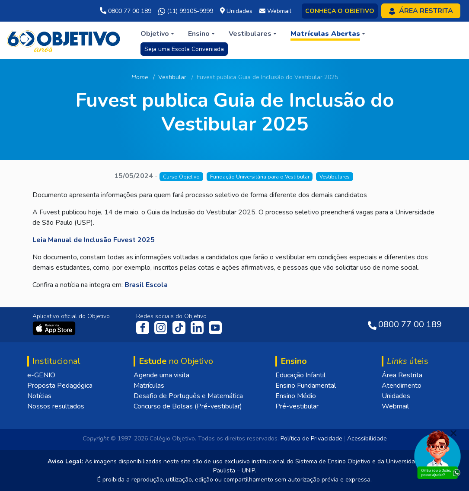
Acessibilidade (367, 438)
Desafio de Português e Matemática (188, 396)
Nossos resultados (55, 406)
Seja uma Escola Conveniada (184, 49)
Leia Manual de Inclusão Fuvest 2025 (93, 240)
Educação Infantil (300, 375)
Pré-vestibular (297, 406)
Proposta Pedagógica (60, 385)
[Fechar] (453, 433)
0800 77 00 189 (125, 11)
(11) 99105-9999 (185, 11)
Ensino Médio (295, 396)
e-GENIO (41, 375)
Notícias (39, 396)
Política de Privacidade (311, 438)
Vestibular (172, 77)
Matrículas (149, 385)
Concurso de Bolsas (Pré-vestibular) (188, 406)
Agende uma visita (161, 375)
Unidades (396, 396)
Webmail (395, 406)
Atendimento (401, 385)
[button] (157, 33)
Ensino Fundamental (305, 385)
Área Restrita (402, 375)
